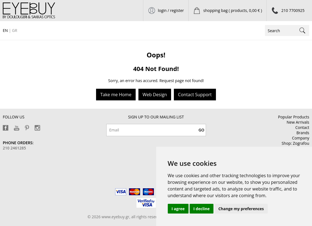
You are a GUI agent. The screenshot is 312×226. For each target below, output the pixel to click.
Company (300, 138)
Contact (302, 127)
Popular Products (293, 117)
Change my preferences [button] (241, 208)
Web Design (155, 95)
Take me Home (115, 95)
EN (5, 30)
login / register (171, 10)
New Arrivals (298, 122)
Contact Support (195, 95)
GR (14, 30)
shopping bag (232, 10)
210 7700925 (293, 10)
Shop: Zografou (295, 143)
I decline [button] (202, 208)
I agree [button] (178, 208)
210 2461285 (14, 148)
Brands (302, 132)
